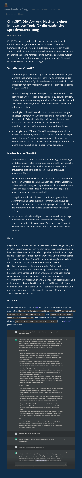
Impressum (55, 9)
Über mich (35, 9)
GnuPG (45, 9)
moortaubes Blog (15, 9)
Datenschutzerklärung (15, 14)
